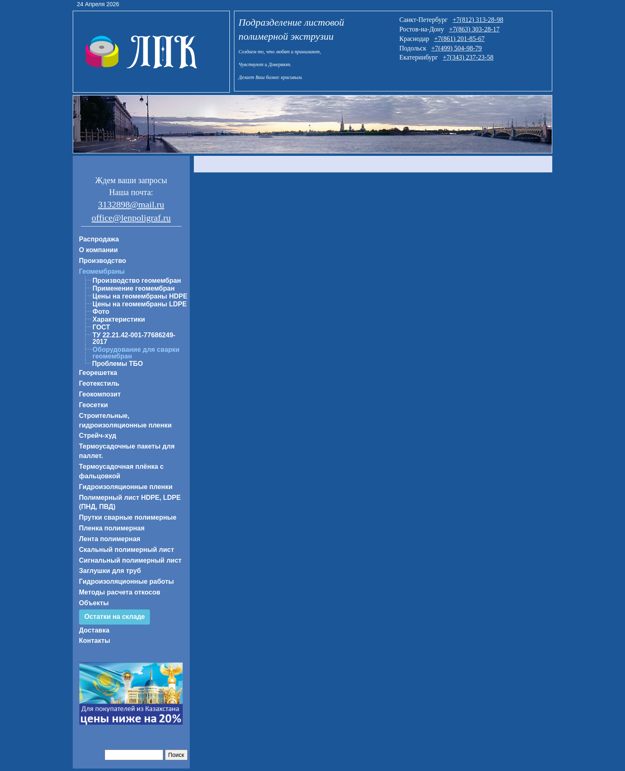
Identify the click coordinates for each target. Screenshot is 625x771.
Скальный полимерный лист (126, 549)
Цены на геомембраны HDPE (140, 296)
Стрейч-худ (97, 435)
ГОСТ (101, 327)
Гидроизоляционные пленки (125, 486)
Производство (102, 260)
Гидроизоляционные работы (126, 581)
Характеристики (119, 319)
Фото (101, 311)
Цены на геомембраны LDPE (140, 304)
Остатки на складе (114, 616)
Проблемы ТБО (117, 363)
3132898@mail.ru (131, 204)
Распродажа (99, 239)
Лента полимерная (109, 538)
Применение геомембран (134, 288)
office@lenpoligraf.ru (131, 217)
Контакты (94, 640)
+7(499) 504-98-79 (456, 48)
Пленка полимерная (112, 528)
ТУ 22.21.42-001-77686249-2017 (134, 338)
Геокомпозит (100, 394)
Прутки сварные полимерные (128, 517)
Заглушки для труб (110, 570)
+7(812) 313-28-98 (478, 19)
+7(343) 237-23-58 (468, 57)
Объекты (94, 602)
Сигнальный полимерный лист (130, 560)
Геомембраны (102, 271)
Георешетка (98, 372)
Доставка (94, 630)
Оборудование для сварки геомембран (136, 353)
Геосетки (93, 404)
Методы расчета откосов (119, 592)
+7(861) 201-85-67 (459, 38)
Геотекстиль (99, 383)
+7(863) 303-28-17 (474, 29)
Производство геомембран (137, 280)
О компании (98, 249)
